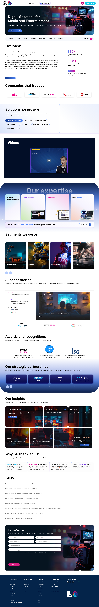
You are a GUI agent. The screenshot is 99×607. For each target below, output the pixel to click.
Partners (12, 586)
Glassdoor (78, 582)
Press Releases (13, 588)
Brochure (40, 595)
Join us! (53, 584)
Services (26, 582)
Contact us (91, 3)
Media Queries (54, 586)
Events (11, 595)
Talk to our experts (15, 31)
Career (53, 588)
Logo (7, 3)
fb (73, 582)
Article (39, 593)
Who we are (18, 3)
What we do (31, 3)
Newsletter (40, 588)
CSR (11, 598)
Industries (26, 588)
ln (68, 582)
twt (70, 582)
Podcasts (40, 591)
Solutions (26, 586)
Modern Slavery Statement (16, 602)
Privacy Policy (13, 600)
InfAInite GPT (45, 3)
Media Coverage (13, 593)
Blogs (39, 600)
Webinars (40, 586)
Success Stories (41, 582)
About (11, 582)
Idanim (25, 591)
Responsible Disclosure (56, 591)
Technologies (27, 584)
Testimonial (40, 598)
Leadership (12, 584)
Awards (11, 591)
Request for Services (56, 582)
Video (39, 602)
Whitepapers (41, 584)
